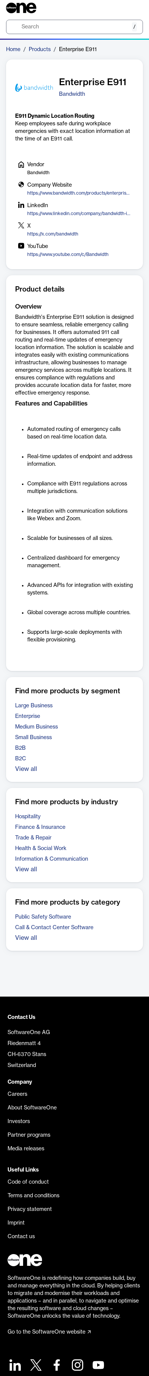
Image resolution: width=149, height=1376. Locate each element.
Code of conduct (28, 1182)
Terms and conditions (33, 1195)
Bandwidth (72, 94)
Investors (19, 1121)
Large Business (34, 705)
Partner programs (29, 1135)
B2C (20, 758)
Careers (17, 1094)
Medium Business (36, 727)
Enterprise (27, 716)
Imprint (16, 1223)
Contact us (21, 1236)
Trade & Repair (33, 838)
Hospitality (27, 816)
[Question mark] (132, 8)
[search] (74, 27)
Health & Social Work (41, 848)
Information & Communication (51, 859)
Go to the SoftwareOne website (49, 1332)
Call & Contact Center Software (54, 927)
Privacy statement (30, 1209)
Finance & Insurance (40, 827)
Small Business (33, 737)
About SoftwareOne (32, 1108)
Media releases (26, 1148)
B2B (20, 748)
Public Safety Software (43, 917)
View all (26, 769)
